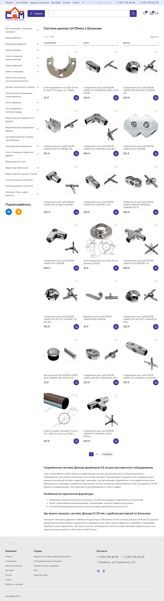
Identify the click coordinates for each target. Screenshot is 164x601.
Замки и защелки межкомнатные (14, 58)
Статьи (76, 2)
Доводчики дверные (15, 44)
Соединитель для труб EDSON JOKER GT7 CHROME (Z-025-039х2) (98, 433)
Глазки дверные (13, 37)
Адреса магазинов (39, 2)
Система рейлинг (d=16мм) (19, 185)
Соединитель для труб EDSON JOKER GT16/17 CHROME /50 (59, 147)
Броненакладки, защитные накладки (18, 30)
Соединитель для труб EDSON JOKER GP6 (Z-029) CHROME (59, 203)
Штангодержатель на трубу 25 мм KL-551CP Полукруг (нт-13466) (61, 89)
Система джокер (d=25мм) (19, 179)
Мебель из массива (14, 584)
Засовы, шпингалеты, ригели (20, 87)
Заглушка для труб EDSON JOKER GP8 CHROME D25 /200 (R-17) (60, 376)
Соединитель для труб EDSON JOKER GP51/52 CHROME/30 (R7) (100, 376)
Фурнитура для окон (15, 161)
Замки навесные (13, 65)
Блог (36, 570)
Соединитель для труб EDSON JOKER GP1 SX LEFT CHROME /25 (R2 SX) (60, 319)
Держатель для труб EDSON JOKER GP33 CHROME (97, 318)
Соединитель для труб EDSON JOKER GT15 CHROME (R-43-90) (99, 147)
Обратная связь (41, 575)
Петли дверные (13, 102)
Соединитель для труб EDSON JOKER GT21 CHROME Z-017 (98, 203)
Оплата (66, 2)
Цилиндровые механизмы (18, 146)
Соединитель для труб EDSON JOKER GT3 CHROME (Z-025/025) (140, 376)
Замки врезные (13, 50)
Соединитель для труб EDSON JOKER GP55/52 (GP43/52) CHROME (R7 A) (138, 204)
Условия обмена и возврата (46, 566)
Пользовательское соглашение (48, 561)
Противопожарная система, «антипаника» (19, 138)
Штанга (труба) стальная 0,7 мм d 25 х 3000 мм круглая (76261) (60, 432)
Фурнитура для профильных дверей (19, 119)
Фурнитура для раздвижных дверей (19, 129)
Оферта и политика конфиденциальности (52, 556)
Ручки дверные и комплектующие (14, 110)
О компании (22, 2)
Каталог (9, 2)
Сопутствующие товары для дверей (19, 154)
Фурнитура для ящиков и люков (21, 173)
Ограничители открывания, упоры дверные (19, 95)
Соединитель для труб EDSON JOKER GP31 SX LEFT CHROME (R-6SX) (140, 319)
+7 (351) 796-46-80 (125, 2)
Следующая (107, 454)
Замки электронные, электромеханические (16, 79)
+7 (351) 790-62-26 (149, 2)
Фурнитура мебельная (16, 167)
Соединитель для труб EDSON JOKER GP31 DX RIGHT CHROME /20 (139, 90)
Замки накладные (14, 71)
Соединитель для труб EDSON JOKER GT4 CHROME (59, 262)
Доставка (55, 2)
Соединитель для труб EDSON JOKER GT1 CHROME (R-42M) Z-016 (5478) (100, 90)
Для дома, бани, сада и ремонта (16, 194)
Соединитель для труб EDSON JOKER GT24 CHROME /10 (138, 262)
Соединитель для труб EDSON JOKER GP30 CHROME (138, 147)
